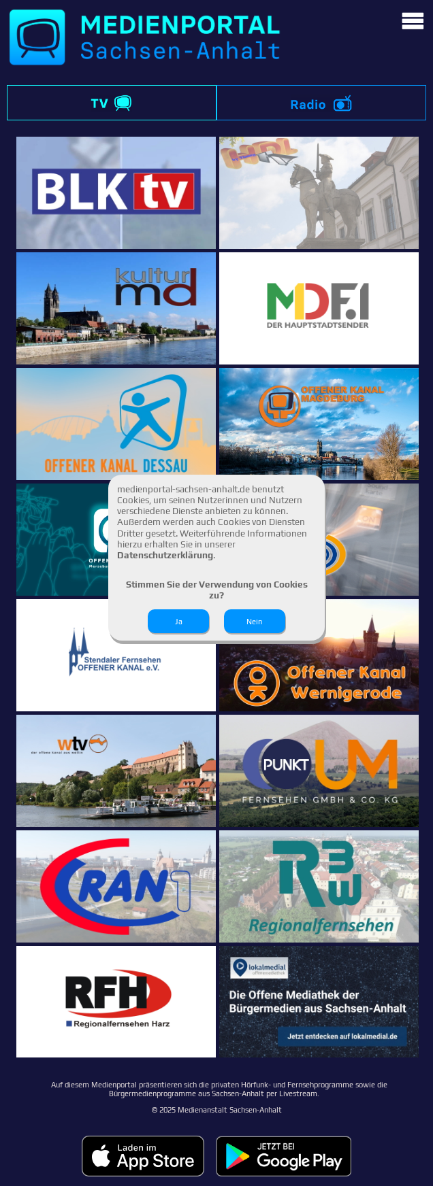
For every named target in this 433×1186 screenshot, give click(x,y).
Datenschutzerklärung (165, 554)
